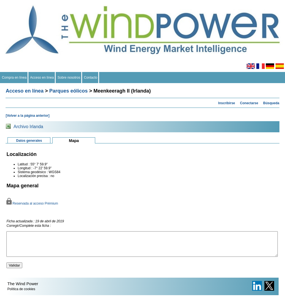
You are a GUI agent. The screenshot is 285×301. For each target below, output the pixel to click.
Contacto (90, 77)
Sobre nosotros (69, 77)
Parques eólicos (68, 91)
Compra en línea (14, 77)
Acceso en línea (42, 77)
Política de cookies (21, 294)
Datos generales (29, 141)
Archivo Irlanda (28, 126)
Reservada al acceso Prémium (32, 203)
